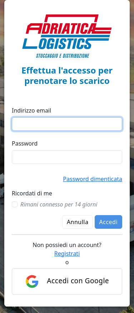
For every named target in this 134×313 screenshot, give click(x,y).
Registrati (67, 253)
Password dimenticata (92, 179)
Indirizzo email (31, 110)
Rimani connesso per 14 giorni (58, 204)
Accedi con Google (67, 281)
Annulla (77, 222)
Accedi (108, 222)
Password (25, 143)
